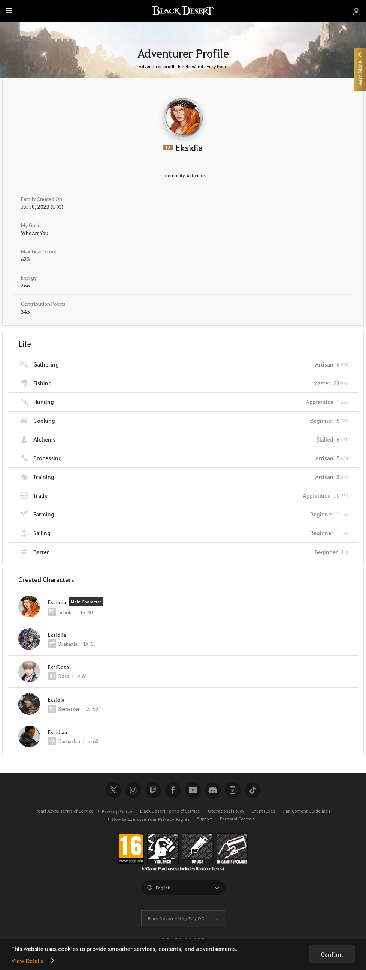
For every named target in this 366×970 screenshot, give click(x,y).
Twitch (153, 790)
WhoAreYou (34, 232)
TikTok (253, 790)
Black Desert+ (233, 790)
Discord (213, 790)
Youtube (193, 790)
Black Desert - (176, 918)
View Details (27, 960)
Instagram (133, 790)
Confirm (332, 954)
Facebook (173, 790)
